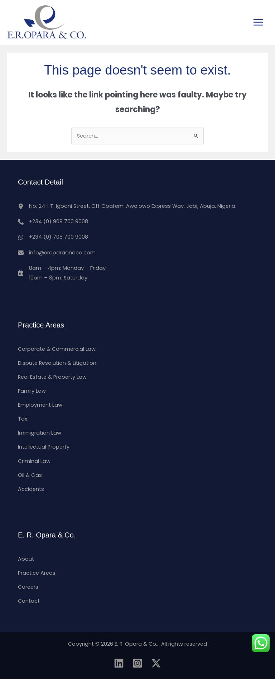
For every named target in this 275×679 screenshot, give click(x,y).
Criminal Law (34, 461)
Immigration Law (39, 432)
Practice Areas (37, 573)
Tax (22, 418)
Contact (29, 600)
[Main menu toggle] (258, 22)
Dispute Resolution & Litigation (57, 363)
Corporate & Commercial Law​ (57, 349)
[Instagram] (137, 663)
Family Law (32, 391)
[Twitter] (156, 663)
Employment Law (40, 404)
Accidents (31, 489)
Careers (28, 586)
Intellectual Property (43, 446)
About (26, 559)
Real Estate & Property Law (52, 377)
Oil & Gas (30, 475)
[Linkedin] (119, 663)
